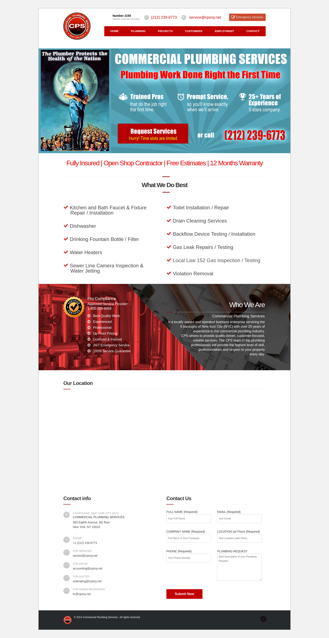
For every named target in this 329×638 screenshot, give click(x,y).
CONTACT (253, 31)
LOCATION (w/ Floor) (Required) (239, 535)
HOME (114, 31)
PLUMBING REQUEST (239, 559)
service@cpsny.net (205, 17)
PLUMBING (138, 31)
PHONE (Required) (188, 554)
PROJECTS (165, 31)
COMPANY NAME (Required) (188, 535)
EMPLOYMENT (224, 31)
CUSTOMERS (193, 31)
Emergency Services (249, 17)
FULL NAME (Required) (188, 515)
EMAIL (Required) (239, 515)
